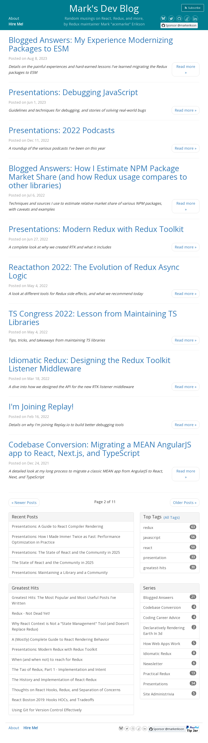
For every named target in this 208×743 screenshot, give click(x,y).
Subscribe (192, 8)
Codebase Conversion (169, 607)
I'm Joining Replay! (41, 406)
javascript (169, 537)
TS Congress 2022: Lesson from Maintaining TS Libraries (93, 317)
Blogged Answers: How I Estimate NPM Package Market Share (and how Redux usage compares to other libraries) (98, 176)
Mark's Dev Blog (104, 8)
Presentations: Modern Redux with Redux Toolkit (96, 229)
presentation (169, 557)
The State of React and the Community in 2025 (52, 562)
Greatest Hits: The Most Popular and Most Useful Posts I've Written (64, 600)
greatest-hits (169, 567)
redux (169, 527)
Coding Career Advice (169, 617)
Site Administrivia (169, 693)
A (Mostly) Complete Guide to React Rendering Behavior (60, 639)
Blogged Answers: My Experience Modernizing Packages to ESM (91, 44)
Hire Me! (16, 24)
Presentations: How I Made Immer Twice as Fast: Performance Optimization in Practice (66, 539)
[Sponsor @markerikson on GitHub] (179, 25)
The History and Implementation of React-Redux (54, 679)
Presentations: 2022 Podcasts (62, 130)
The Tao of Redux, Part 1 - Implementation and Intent (59, 669)
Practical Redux (169, 673)
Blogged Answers (169, 597)
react (169, 547)
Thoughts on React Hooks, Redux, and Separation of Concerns (66, 689)
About (14, 18)
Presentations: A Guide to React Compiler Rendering (57, 526)
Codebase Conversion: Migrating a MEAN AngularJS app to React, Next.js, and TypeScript (100, 448)
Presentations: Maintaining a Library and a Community (60, 572)
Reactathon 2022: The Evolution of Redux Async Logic (94, 271)
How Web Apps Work (169, 643)
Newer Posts (24, 502)
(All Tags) (172, 517)
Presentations (169, 683)
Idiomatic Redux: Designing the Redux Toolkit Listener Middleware (89, 364)
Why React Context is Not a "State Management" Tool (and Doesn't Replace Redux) (70, 626)
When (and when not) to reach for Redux (47, 659)
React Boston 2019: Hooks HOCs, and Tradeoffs (53, 699)
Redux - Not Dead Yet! (31, 613)
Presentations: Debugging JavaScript (73, 92)
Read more (185, 69)
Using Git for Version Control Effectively (47, 709)
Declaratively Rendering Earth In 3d (169, 630)
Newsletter (169, 663)
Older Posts (184, 502)
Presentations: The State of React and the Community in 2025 (66, 552)
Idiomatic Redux (169, 653)
